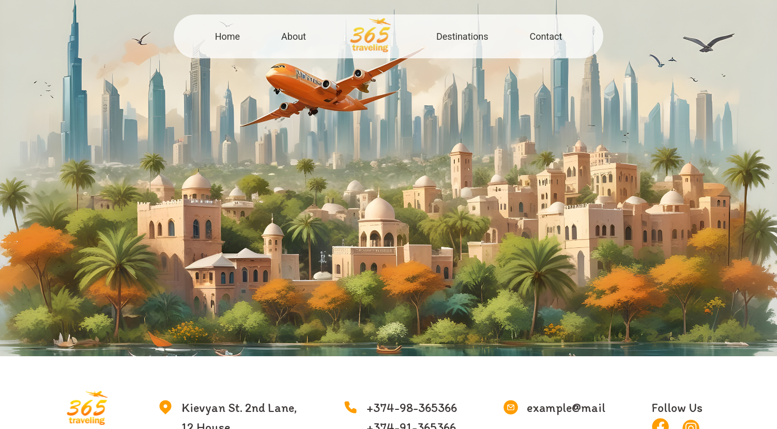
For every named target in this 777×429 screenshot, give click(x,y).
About (293, 36)
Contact (545, 36)
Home (227, 36)
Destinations (462, 36)
